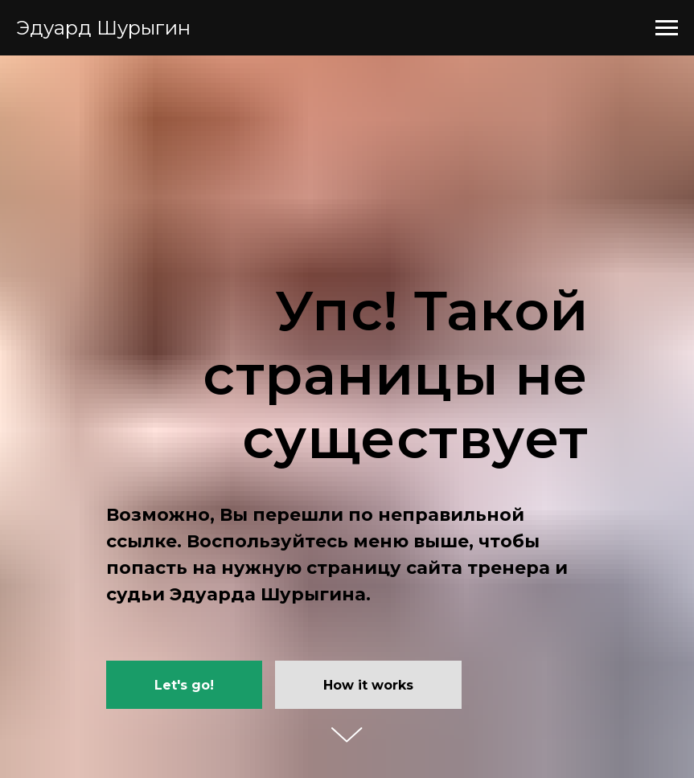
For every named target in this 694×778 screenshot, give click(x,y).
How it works (368, 685)
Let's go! (184, 685)
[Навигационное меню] (666, 28)
